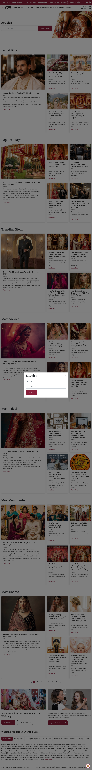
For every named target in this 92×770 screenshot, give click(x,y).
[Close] (65, 376)
